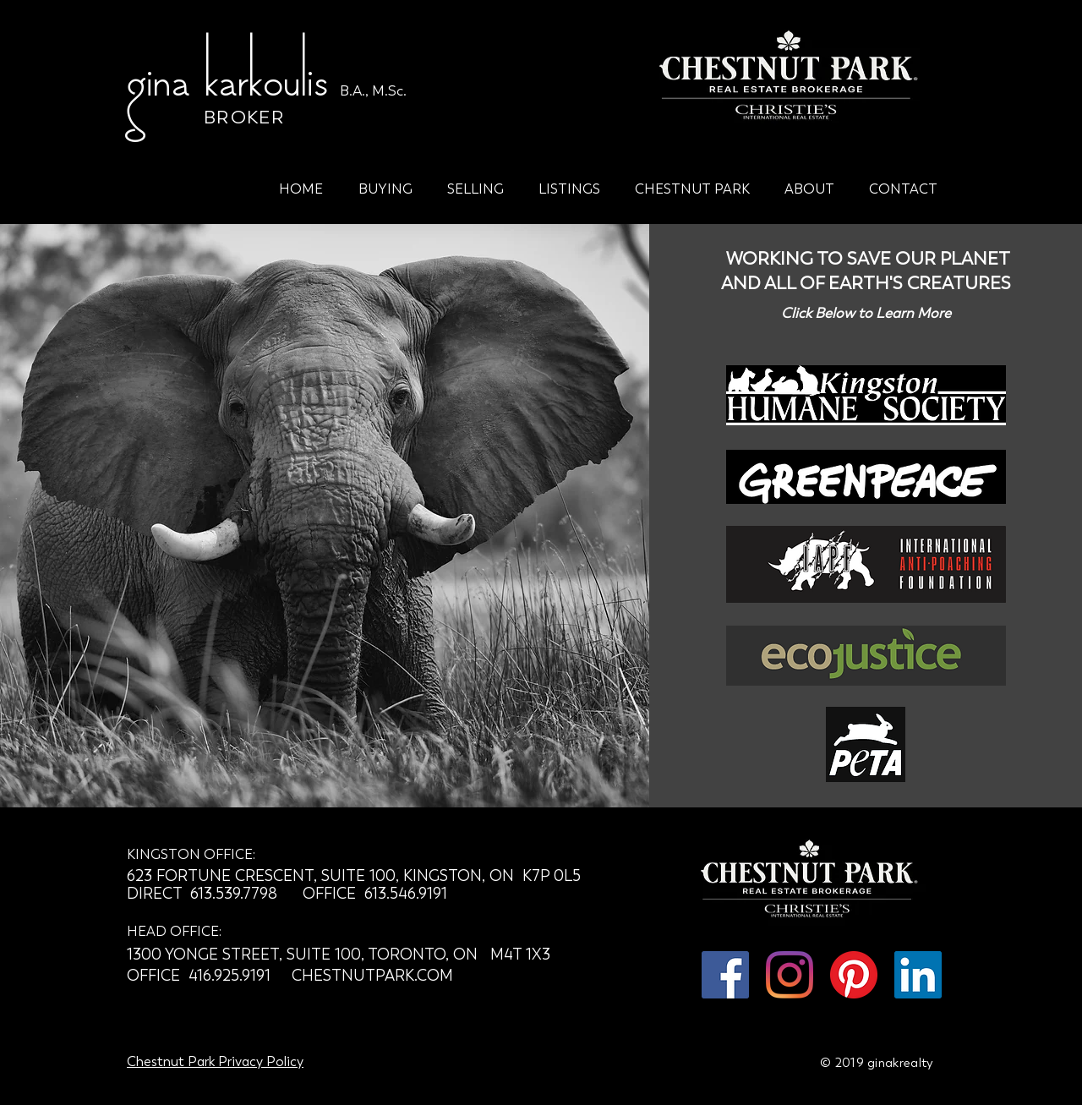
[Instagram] (789, 974)
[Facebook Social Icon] (725, 974)
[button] (385, 181)
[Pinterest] (853, 974)
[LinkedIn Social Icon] (918, 974)
